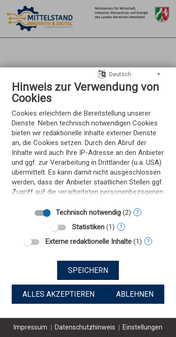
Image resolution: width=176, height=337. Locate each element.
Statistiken (88, 227)
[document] (88, 141)
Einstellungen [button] (142, 327)
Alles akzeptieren (58, 294)
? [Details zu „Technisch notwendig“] (137, 212)
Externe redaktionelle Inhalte (88, 241)
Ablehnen (135, 294)
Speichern (88, 270)
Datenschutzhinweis (85, 327)
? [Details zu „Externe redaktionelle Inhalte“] (148, 241)
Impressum (30, 327)
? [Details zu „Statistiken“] (121, 227)
